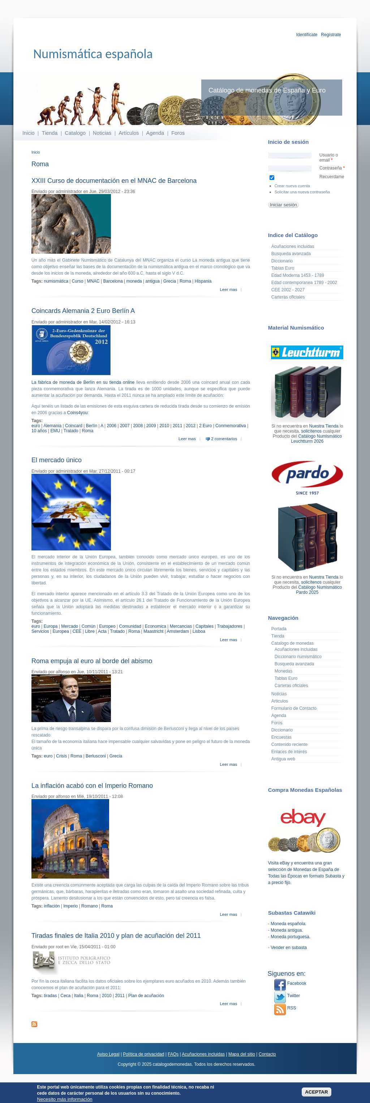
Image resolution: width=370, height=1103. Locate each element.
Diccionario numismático (298, 656)
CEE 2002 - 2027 (288, 289)
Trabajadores (229, 626)
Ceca (65, 995)
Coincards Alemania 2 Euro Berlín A (83, 310)
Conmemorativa (230, 425)
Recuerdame (331, 176)
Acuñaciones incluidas (292, 246)
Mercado (69, 626)
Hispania (203, 281)
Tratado (71, 430)
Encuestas (281, 737)
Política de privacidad (143, 1054)
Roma (185, 281)
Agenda (155, 133)
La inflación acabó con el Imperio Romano (92, 785)
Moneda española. (288, 923)
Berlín (91, 425)
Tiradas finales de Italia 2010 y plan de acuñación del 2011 (116, 935)
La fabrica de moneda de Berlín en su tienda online (82, 382)
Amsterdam (178, 631)
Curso (77, 281)
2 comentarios (224, 439)
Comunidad (130, 626)
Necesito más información (64, 1099)
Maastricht (153, 631)
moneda (134, 281)
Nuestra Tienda (323, 426)
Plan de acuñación (146, 995)
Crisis (61, 756)
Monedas (283, 671)
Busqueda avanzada (291, 253)
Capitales (204, 626)
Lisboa (199, 631)
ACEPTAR (316, 1092)
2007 (125, 425)
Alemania (52, 425)
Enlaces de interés (289, 751)
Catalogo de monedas (292, 643)
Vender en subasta (289, 947)
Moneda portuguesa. (290, 936)
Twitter (287, 995)
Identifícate (307, 34)
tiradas (50, 995)
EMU (55, 430)
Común (89, 626)
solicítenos (311, 431)
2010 (164, 425)
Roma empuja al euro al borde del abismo (91, 661)
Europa (51, 626)
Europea (60, 631)
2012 (190, 425)
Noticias (102, 133)
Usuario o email (328, 158)
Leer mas (228, 289)
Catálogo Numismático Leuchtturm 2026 (316, 439)
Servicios (40, 631)
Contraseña (332, 168)
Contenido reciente (289, 744)
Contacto (267, 1054)
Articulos (279, 701)
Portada (279, 628)
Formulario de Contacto (294, 708)
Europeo (107, 626)
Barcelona (113, 281)
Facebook (290, 983)
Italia (78, 995)
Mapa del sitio (241, 1054)
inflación (52, 906)
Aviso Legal (108, 1054)
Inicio (28, 133)
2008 (138, 425)
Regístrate (331, 34)
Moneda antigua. (287, 930)
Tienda (49, 133)
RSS (285, 1007)
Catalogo (75, 133)
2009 (151, 425)
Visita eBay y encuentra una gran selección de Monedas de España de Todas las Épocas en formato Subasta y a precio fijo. (306, 869)
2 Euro (205, 425)
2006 (111, 425)
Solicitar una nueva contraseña (302, 192)
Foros (178, 133)
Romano (89, 906)
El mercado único (56, 460)
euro (35, 425)
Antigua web (283, 758)
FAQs (173, 1054)
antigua (153, 281)
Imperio (70, 906)
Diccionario (282, 260)
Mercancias (181, 626)
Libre (90, 631)
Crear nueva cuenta (292, 186)
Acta (102, 631)
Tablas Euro (282, 268)
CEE (77, 631)
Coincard (73, 425)
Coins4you (77, 412)
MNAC (93, 281)
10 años (39, 430)
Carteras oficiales (288, 297)
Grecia (169, 281)
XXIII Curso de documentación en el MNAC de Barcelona (114, 180)
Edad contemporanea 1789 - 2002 (304, 282)
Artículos (129, 133)
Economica (155, 626)
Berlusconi (96, 756)
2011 (177, 425)
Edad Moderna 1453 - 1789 (297, 275)
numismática (56, 281)
